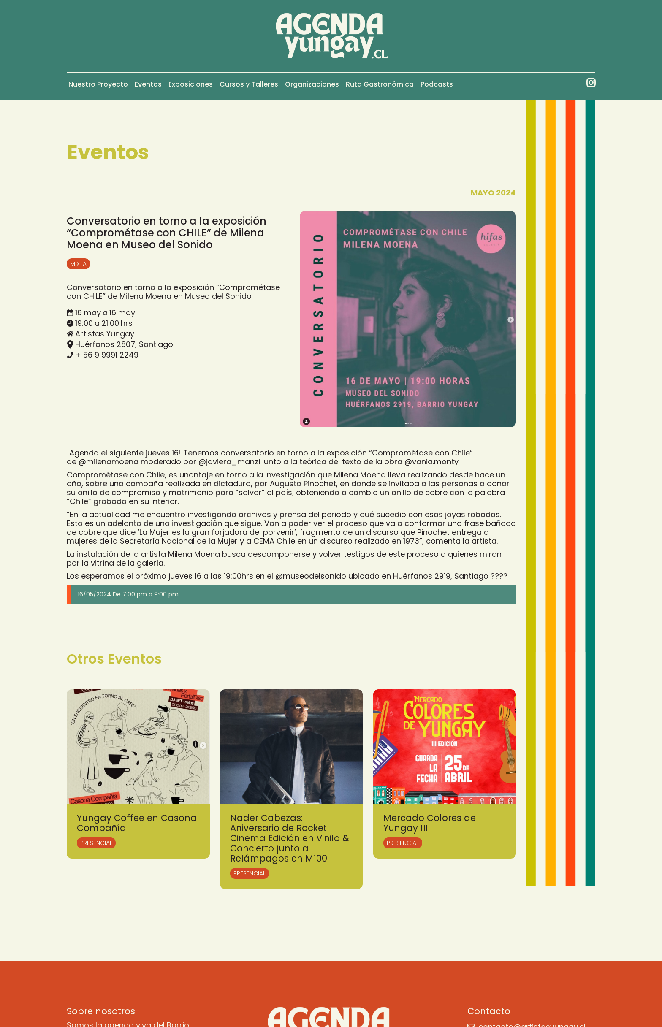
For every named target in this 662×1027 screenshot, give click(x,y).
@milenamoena (108, 461)
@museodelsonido (310, 576)
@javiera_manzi (229, 461)
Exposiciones (190, 84)
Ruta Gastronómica (380, 84)
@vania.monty (431, 461)
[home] (331, 36)
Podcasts (437, 84)
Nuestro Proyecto (98, 84)
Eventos (148, 84)
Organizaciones (312, 84)
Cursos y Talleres (249, 84)
